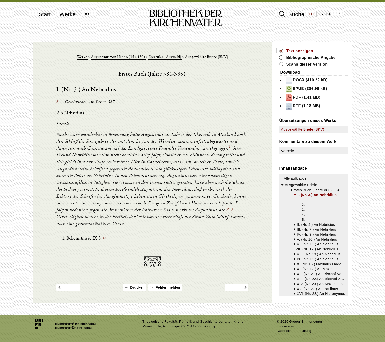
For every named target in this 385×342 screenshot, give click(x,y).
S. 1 (60, 102)
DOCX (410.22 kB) (307, 80)
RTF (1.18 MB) (303, 106)
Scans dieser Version (307, 64)
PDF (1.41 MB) (303, 97)
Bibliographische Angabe (311, 57)
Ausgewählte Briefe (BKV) (302, 129)
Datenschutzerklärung (294, 331)
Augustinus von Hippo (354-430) (118, 56)
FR (329, 14)
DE (312, 14)
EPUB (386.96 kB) (306, 89)
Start (45, 14)
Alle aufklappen (296, 178)
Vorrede (287, 151)
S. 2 (229, 209)
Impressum (285, 326)
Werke (67, 14)
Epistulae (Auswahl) (165, 56)
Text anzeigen (299, 51)
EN (321, 14)
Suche (291, 14)
